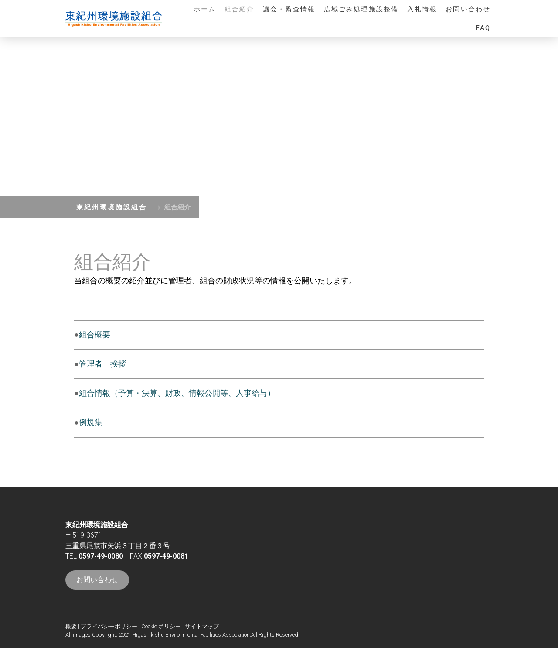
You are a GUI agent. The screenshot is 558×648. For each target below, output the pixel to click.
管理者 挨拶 (102, 363)
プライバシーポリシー (109, 626)
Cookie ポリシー (161, 626)
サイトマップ (202, 626)
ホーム (205, 9)
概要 (71, 626)
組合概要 (94, 334)
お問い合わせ (468, 9)
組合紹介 (239, 9)
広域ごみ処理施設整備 (361, 9)
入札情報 (422, 9)
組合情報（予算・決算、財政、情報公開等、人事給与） (177, 393)
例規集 (90, 422)
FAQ (483, 28)
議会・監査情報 (289, 9)
